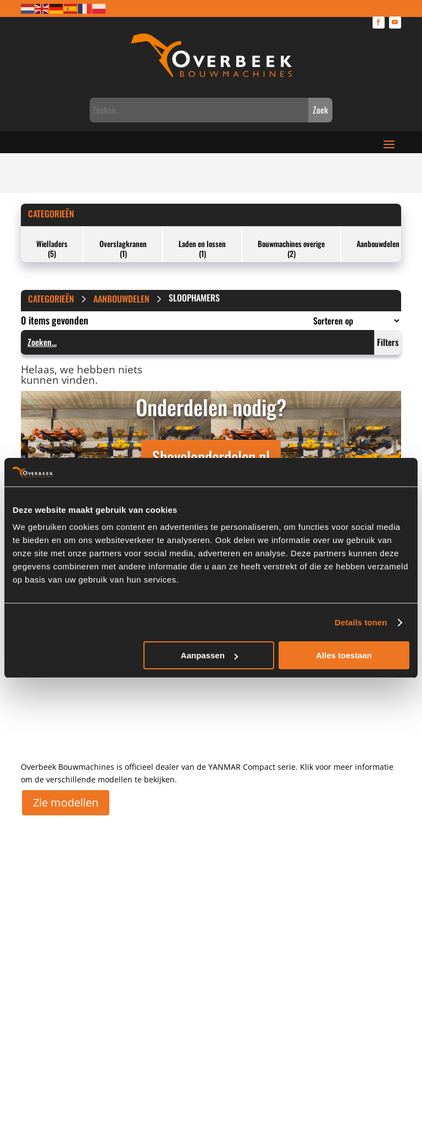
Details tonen (361, 622)
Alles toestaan (344, 655)
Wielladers (52, 243)
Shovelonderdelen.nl (211, 456)
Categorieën (51, 213)
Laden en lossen (202, 243)
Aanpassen (209, 655)
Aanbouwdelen (378, 243)
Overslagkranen (123, 243)
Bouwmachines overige (291, 243)
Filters (387, 342)
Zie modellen (65, 802)
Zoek (320, 109)
